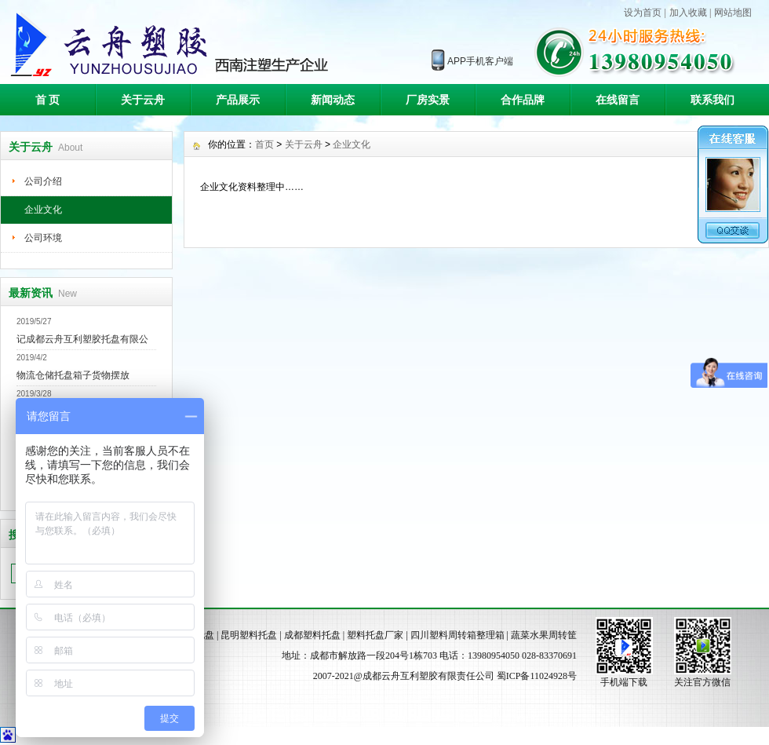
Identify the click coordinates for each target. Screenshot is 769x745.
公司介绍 (43, 181)
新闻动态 (333, 99)
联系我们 (712, 99)
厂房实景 (428, 99)
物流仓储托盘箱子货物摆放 (72, 375)
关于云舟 (143, 99)
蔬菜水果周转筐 (544, 635)
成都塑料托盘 (312, 635)
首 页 (47, 99)
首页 (264, 144)
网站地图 (733, 12)
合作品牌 (523, 99)
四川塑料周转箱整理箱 (457, 635)
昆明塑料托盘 (248, 635)
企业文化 (43, 209)
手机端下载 (623, 682)
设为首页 (642, 12)
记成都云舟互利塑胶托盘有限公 (82, 339)
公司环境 (43, 237)
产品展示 (238, 99)
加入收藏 (688, 12)
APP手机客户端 (480, 61)
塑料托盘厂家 (375, 635)
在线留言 (618, 99)
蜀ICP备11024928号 (537, 675)
